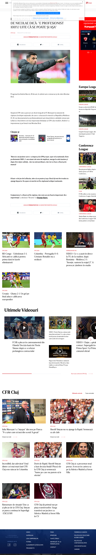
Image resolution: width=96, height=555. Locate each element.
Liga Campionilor (32, 538)
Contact (53, 547)
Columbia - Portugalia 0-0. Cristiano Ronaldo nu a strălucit (46, 256)
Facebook (9, 545)
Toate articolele (89, 393)
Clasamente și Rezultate (34, 545)
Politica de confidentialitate (56, 18)
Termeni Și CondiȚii (80, 532)
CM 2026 (4, 250)
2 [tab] (90, 52)
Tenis (52, 532)
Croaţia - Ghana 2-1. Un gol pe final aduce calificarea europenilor (15, 296)
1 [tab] (88, 52)
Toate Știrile (54, 538)
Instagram (15, 545)
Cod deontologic (80, 546)
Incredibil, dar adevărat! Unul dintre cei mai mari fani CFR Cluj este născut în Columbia (15, 466)
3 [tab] (91, 52)
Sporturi (53, 535)
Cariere (77, 549)
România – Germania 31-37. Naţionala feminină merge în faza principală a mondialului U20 (27, 138)
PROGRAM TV (30, 548)
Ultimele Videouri (21, 310)
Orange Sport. (42, 197)
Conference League (85, 166)
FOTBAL (28, 542)
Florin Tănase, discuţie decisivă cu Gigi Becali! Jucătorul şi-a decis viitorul (55, 138)
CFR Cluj (13, 33)
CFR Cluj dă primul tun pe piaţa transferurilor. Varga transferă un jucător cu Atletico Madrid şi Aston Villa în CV (47, 510)
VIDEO (28, 532)
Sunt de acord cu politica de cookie (48, 13)
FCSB (80, 191)
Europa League (83, 104)
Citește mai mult (9, 437)
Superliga (69, 460)
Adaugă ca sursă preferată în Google (40, 37)
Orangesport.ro (71, 250)
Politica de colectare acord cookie (41, 18)
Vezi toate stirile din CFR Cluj (81, 373)
